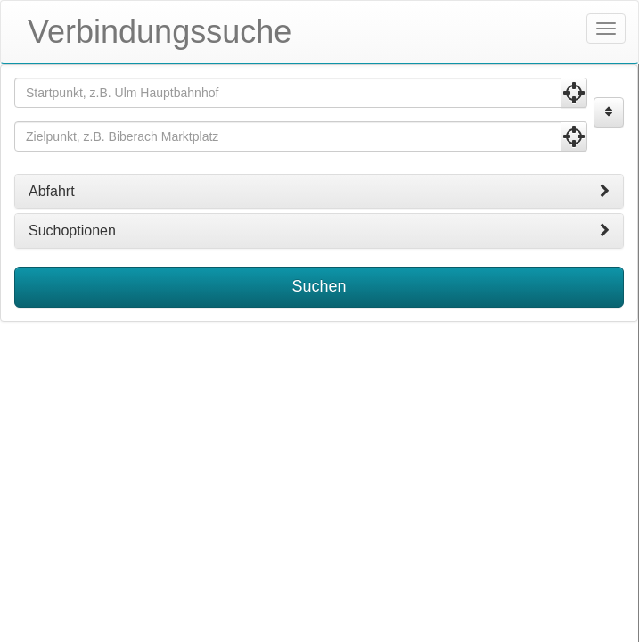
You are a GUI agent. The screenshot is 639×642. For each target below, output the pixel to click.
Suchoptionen (319, 231)
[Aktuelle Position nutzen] (574, 93)
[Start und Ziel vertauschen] (609, 112)
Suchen (318, 286)
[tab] (319, 192)
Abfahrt (319, 192)
